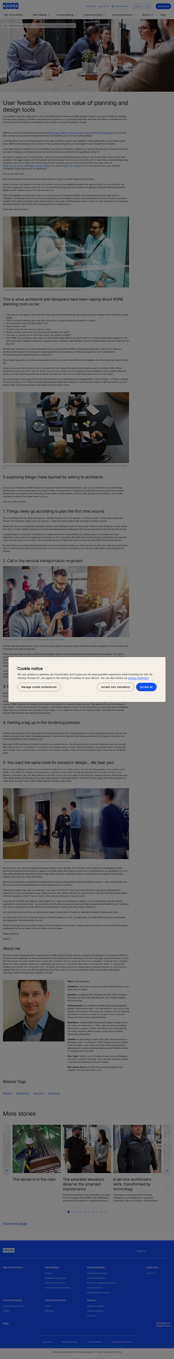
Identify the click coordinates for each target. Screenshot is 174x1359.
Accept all (146, 687)
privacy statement (138, 678)
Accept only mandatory (115, 687)
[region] (87, 679)
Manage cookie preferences (38, 687)
